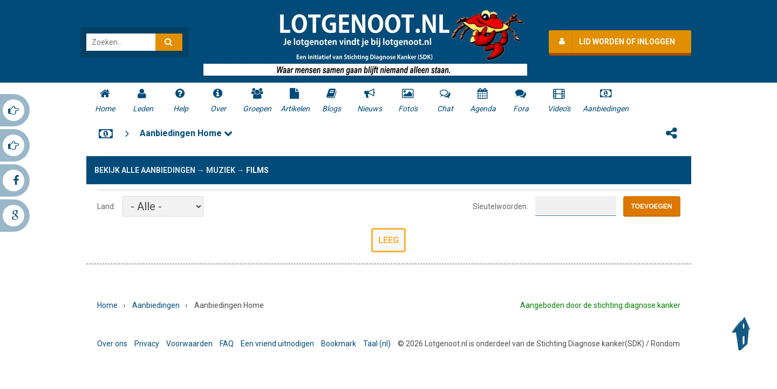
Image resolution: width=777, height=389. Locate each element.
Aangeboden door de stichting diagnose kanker (600, 305)
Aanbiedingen (156, 305)
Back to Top (743, 334)
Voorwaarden (189, 343)
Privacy (146, 343)
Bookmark (338, 343)
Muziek (220, 170)
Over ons (112, 343)
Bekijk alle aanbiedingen (144, 170)
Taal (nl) (377, 343)
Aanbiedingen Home (186, 133)
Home (107, 305)
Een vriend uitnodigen (277, 343)
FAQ (227, 343)
